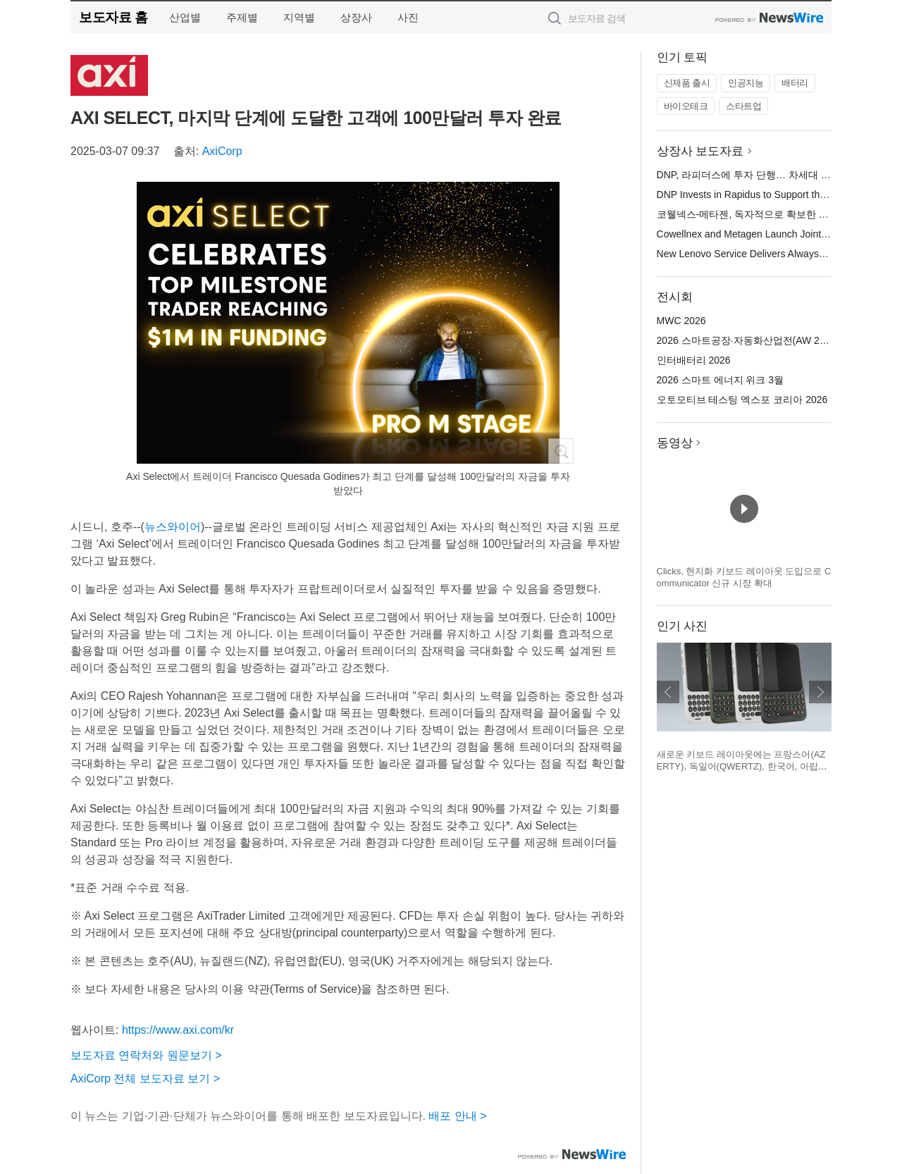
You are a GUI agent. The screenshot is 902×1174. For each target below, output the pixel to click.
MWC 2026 (681, 320)
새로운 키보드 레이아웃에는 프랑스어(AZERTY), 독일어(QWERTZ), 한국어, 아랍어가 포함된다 (742, 766)
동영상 (675, 443)
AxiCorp (222, 151)
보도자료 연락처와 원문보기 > (146, 1055)
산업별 (185, 17)
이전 (668, 692)
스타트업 (743, 106)
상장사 (356, 17)
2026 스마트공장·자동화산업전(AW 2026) (748, 340)
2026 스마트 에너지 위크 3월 (720, 379)
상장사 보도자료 (700, 151)
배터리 (794, 83)
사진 (408, 17)
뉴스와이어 (172, 527)
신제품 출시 (687, 83)
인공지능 (745, 83)
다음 (820, 692)
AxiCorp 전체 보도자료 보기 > (145, 1079)
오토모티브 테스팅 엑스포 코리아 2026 (742, 399)
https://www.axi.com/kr (178, 1030)
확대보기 (561, 451)
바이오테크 (686, 106)
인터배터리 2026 (694, 360)
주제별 (242, 17)
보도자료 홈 (113, 17)
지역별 (299, 17)
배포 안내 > (457, 1116)
